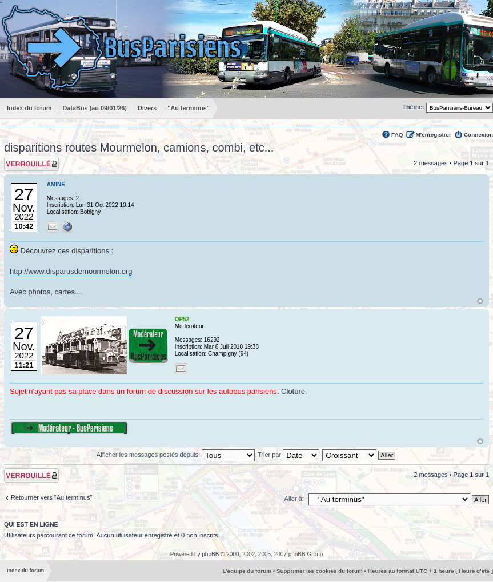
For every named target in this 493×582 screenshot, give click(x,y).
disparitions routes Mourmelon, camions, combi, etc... (139, 147)
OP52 (182, 319)
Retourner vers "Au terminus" (51, 497)
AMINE (56, 184)
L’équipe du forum (246, 571)
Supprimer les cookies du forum (319, 571)
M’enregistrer (433, 134)
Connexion (478, 134)
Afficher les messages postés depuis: (176, 454)
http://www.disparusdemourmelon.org (71, 271)
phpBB (210, 554)
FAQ (397, 134)
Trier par (288, 454)
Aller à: (294, 498)
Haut (480, 301)
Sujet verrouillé (31, 164)
